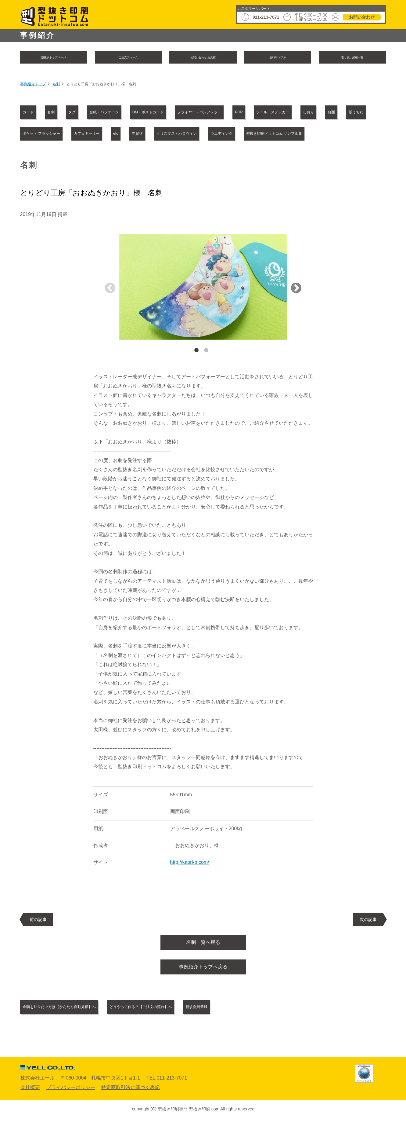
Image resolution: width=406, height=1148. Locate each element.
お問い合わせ (362, 17)
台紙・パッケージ (151, 113)
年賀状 (34, 155)
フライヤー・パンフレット (289, 113)
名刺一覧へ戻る (203, 965)
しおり (102, 134)
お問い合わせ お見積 (202, 58)
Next (296, 310)
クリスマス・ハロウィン (92, 155)
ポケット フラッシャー (234, 134)
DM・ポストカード (215, 113)
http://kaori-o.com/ (189, 884)
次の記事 (368, 941)
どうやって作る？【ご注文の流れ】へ (190, 1033)
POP (347, 113)
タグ (104, 113)
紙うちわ (176, 134)
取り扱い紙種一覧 (352, 58)
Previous (110, 310)
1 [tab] (196, 372)
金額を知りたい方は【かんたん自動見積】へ (76, 1033)
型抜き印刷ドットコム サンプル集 (233, 155)
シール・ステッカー (49, 134)
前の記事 (38, 941)
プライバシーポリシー (70, 1114)
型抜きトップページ (54, 58)
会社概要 (30, 1114)
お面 (138, 134)
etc (343, 134)
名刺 (56, 85)
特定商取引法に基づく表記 (130, 1114)
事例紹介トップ (33, 85)
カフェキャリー (300, 134)
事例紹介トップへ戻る (203, 992)
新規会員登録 (269, 1033)
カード (34, 113)
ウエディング (157, 155)
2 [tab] (206, 372)
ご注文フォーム (128, 58)
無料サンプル (277, 58)
